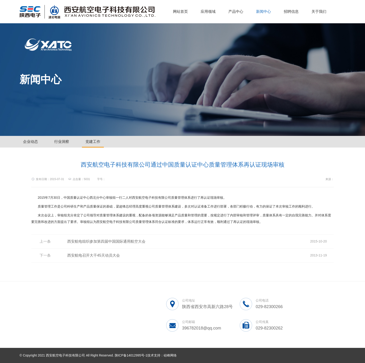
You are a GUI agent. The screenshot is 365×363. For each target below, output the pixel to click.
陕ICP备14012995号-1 (131, 355)
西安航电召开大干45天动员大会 (93, 255)
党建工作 (92, 142)
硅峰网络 (170, 355)
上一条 (45, 241)
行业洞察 (61, 142)
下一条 (45, 255)
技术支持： (155, 355)
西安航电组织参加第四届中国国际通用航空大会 (106, 241)
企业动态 (30, 142)
